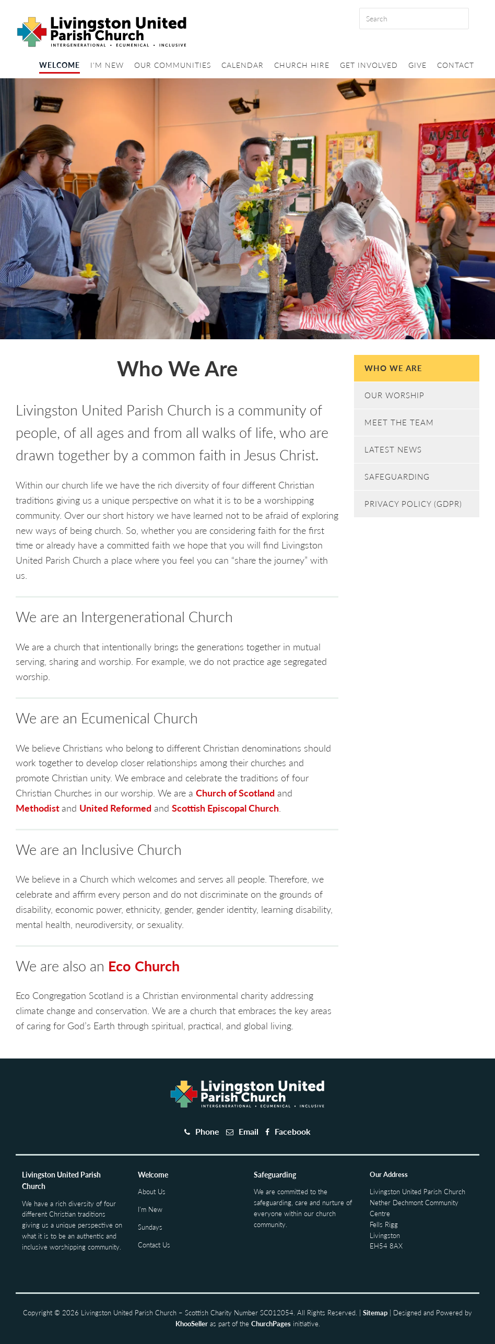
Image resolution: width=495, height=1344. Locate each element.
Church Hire (301, 65)
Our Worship (394, 395)
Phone (207, 1131)
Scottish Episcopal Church (225, 808)
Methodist (39, 808)
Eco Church (144, 965)
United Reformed (115, 808)
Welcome (59, 65)
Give (417, 65)
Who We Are (393, 368)
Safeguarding (397, 476)
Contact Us (154, 1245)
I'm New (107, 65)
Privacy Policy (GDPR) (413, 503)
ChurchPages (271, 1323)
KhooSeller (191, 1323)
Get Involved (369, 65)
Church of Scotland (235, 793)
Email (248, 1131)
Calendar (242, 65)
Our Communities (172, 65)
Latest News (393, 449)
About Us (152, 1191)
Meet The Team (399, 422)
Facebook (293, 1131)
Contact (455, 65)
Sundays (150, 1227)
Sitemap (375, 1313)
